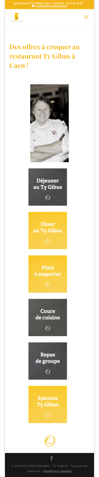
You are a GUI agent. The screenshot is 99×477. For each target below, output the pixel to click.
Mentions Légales (57, 471)
